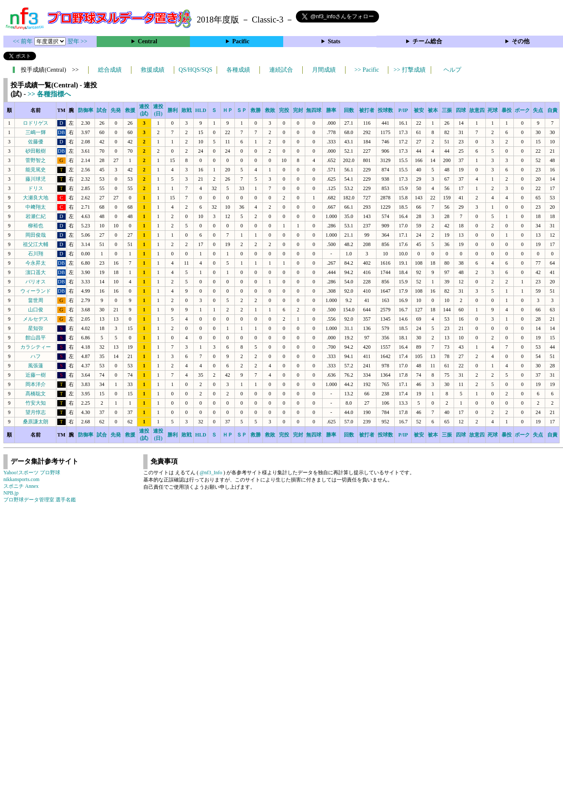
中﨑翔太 (35, 207)
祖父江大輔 (35, 244)
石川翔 (35, 254)
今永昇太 (35, 263)
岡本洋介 (35, 384)
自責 (552, 110)
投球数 (385, 110)
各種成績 (238, 70)
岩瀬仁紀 (35, 216)
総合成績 (110, 70)
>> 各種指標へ (49, 94)
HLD (200, 110)
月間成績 (324, 70)
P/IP (403, 110)
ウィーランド (35, 291)
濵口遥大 (35, 272)
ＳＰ (242, 110)
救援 (130, 110)
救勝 (256, 110)
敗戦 (186, 110)
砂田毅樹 (35, 151)
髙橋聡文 (35, 394)
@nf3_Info (211, 473)
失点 (538, 110)
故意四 (477, 110)
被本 (433, 110)
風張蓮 (35, 366)
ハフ (36, 356)
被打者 (366, 110)
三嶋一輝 (35, 132)
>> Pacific (366, 70)
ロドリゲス (35, 123)
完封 (298, 110)
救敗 (270, 110)
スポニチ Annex (21, 486)
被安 (419, 110)
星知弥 (35, 328)
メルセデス (35, 319)
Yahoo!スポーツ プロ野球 (31, 473)
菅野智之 (35, 160)
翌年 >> (77, 41)
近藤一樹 (35, 375)
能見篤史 (35, 170)
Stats (334, 41)
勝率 (331, 110)
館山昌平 (35, 338)
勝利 (172, 110)
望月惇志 (35, 412)
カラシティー (35, 347)
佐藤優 (35, 142)
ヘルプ (452, 70)
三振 (447, 110)
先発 (116, 110)
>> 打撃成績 (409, 70)
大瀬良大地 (35, 198)
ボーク (522, 110)
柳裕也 (35, 226)
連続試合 (281, 70)
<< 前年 (23, 41)
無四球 (313, 110)
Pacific (240, 41)
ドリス (35, 188)
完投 (284, 110)
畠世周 (35, 300)
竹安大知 (35, 403)
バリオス (35, 282)
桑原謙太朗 (35, 422)
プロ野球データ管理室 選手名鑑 (39, 500)
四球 (461, 110)
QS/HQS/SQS (195, 70)
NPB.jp (11, 493)
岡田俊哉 (35, 235)
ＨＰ (228, 110)
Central (147, 41)
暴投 (507, 110)
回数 (349, 110)
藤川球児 (35, 179)
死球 (493, 110)
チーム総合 (427, 41)
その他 (521, 41)
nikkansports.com (21, 479)
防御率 (85, 110)
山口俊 (35, 310)
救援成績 (152, 70)
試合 (102, 110)
